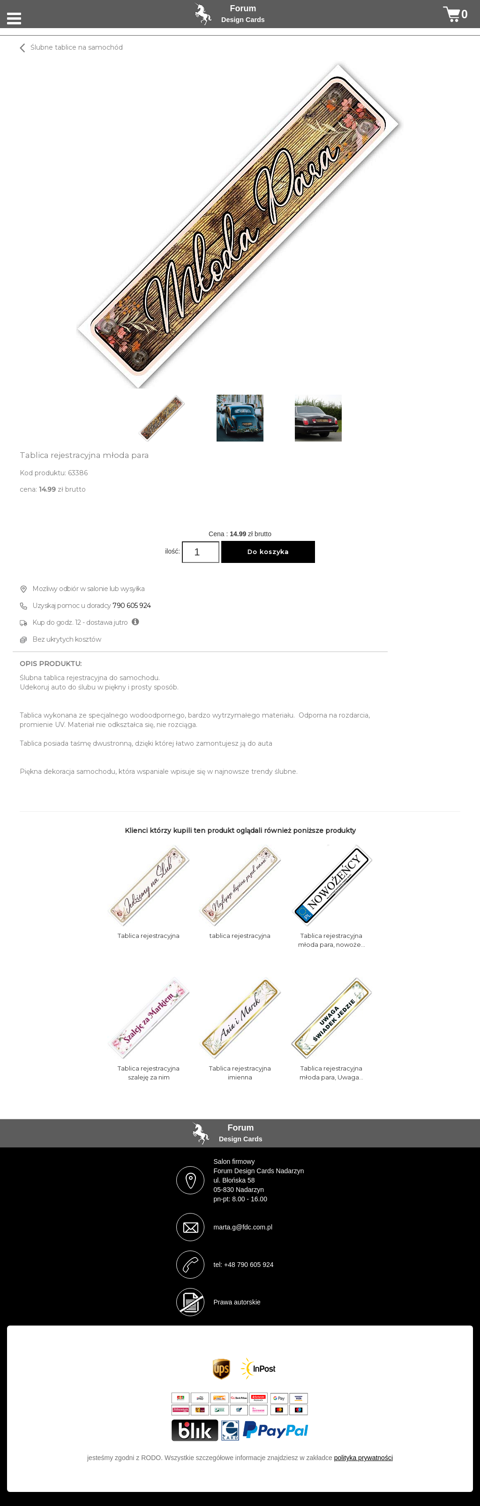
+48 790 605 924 (249, 1264)
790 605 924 (131, 605)
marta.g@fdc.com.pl (243, 1227)
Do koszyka (268, 551)
